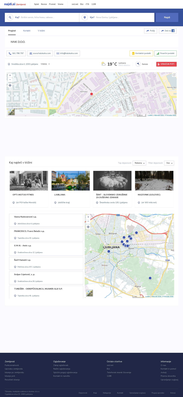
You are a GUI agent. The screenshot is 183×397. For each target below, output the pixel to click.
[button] (10, 85)
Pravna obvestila (168, 376)
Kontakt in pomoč (168, 368)
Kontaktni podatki (143, 53)
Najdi (167, 17)
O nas (163, 365)
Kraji (95, 393)
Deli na (169, 30)
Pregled (12, 30)
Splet (36, 4)
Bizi (81, 4)
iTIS (87, 4)
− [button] (10, 80)
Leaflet (150, 115)
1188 (93, 4)
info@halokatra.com (69, 53)
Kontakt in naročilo (61, 376)
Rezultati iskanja (12, 379)
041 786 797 (18, 53)
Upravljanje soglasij (169, 379)
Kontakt (120, 393)
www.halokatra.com (42, 53)
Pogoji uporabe (158, 393)
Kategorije (107, 393)
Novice (44, 4)
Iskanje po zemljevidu (14, 372)
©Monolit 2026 (159, 115)
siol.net (75, 4)
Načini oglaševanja (61, 368)
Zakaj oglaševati (60, 365)
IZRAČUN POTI (167, 64)
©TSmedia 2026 (170, 115)
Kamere (145, 64)
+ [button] (10, 76)
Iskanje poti (10, 376)
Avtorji (163, 372)
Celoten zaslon (174, 75)
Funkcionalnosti (12, 365)
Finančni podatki (167, 53)
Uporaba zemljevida (14, 368)
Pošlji (152, 30)
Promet (52, 4)
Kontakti (26, 30)
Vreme (60, 4)
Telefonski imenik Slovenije (119, 372)
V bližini (41, 30)
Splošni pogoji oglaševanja (65, 372)
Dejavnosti (83, 393)
